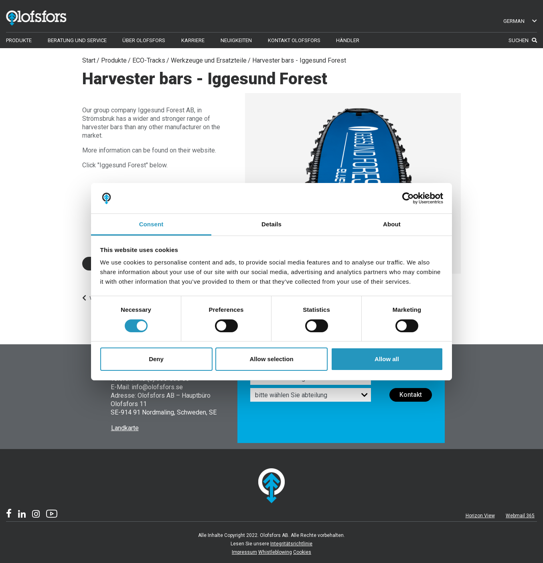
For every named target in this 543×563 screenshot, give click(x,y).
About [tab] (392, 224)
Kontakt (410, 394)
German (520, 21)
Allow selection (271, 359)
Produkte (114, 60)
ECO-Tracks (148, 60)
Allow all (387, 359)
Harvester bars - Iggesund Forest (299, 60)
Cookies (302, 552)
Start (88, 60)
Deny (156, 359)
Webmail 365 (520, 515)
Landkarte (125, 428)
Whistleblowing (275, 552)
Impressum (244, 552)
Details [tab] (271, 224)
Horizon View (480, 515)
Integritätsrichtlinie (291, 544)
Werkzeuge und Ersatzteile (209, 60)
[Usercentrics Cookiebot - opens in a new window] (408, 198)
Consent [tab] (151, 224)
